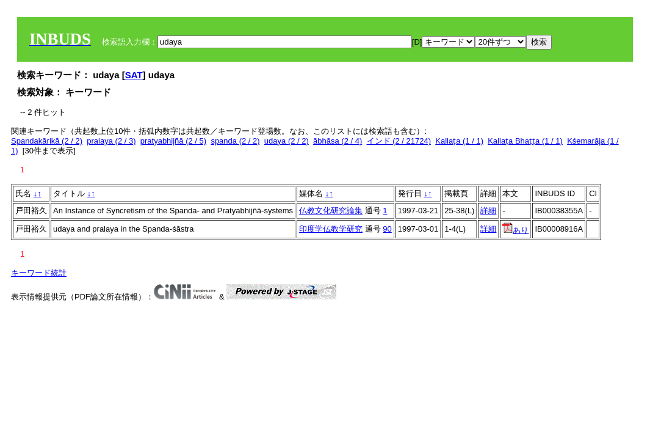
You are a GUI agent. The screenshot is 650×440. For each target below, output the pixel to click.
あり (515, 230)
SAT (134, 75)
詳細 (488, 210)
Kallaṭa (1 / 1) (459, 140)
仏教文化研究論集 (331, 210)
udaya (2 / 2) (286, 140)
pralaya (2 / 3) (111, 140)
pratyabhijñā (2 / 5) (173, 140)
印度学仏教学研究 (331, 228)
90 (387, 228)
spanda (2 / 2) (235, 140)
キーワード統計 (39, 272)
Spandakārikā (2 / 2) (46, 140)
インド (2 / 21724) (399, 140)
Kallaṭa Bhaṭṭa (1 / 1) (525, 140)
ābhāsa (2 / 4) (337, 140)
